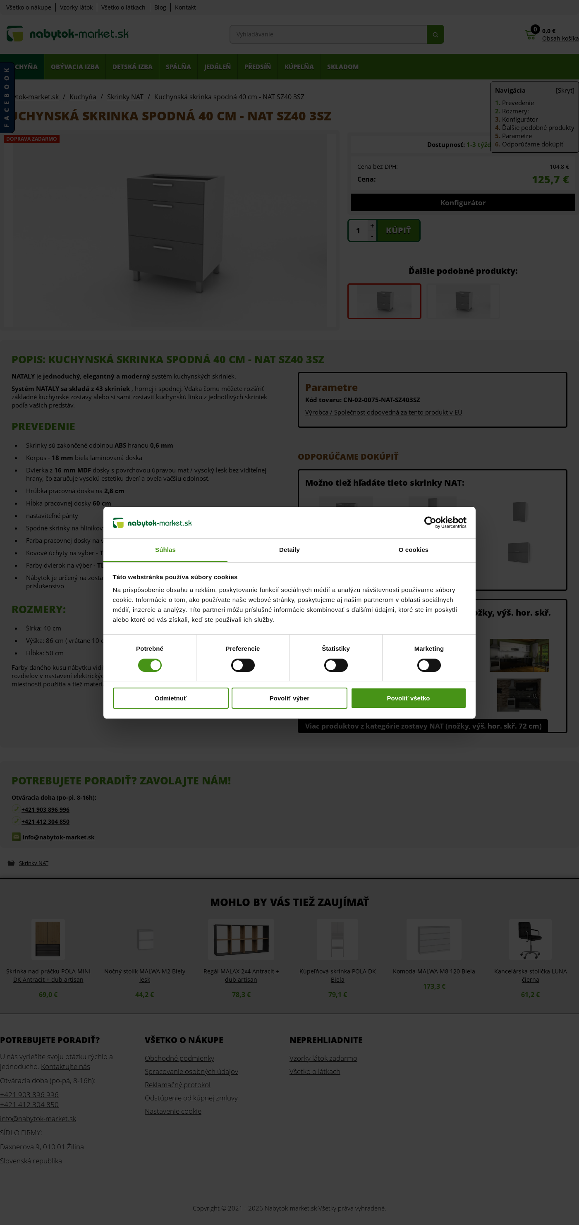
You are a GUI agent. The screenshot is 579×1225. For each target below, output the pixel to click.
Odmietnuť (171, 698)
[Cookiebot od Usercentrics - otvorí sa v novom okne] (430, 522)
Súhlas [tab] (165, 549)
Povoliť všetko (408, 698)
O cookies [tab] (414, 549)
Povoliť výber (289, 698)
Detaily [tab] (289, 549)
